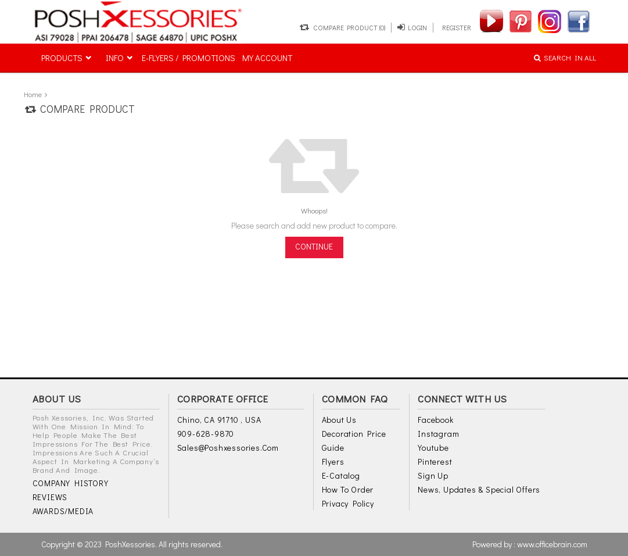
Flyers (333, 461)
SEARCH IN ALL (565, 57)
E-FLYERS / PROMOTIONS (188, 57)
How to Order (348, 489)
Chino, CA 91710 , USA (219, 419)
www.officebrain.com (552, 544)
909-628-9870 (206, 433)
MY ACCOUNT (267, 57)
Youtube (433, 447)
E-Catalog (341, 475)
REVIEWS (50, 496)
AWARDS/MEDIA (63, 510)
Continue (314, 246)
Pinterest (435, 461)
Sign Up (433, 475)
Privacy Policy (348, 503)
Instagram (438, 433)
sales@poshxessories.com (228, 447)
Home (33, 94)
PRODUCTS (61, 57)
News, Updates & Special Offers (479, 489)
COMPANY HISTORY (71, 483)
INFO (115, 57)
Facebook (435, 419)
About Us (339, 419)
